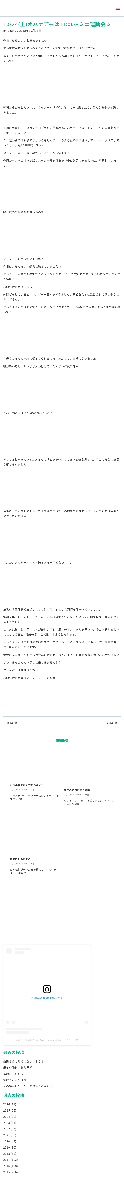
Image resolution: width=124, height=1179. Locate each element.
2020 (6, 1142)
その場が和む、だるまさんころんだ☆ (28, 1087)
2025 (6, 1111)
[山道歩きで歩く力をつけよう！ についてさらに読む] (35, 765)
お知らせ (14, 790)
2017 (6, 1160)
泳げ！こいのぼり (14, 1081)
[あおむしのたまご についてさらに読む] (35, 836)
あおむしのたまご (20, 860)
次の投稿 (113, 724)
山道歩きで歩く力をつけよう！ (28, 785)
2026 (6, 1105)
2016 (6, 1167)
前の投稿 (10, 724)
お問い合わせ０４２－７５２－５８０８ (29, 678)
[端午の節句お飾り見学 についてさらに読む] (89, 767)
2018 (6, 1154)
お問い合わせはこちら (17, 287)
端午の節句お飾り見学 (77, 790)
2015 (6, 1173)
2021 (6, 1136)
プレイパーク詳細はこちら (20, 671)
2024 (6, 1117)
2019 (6, 1148)
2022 (6, 1130)
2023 (6, 1123)
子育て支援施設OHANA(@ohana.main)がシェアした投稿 (47, 1041)
